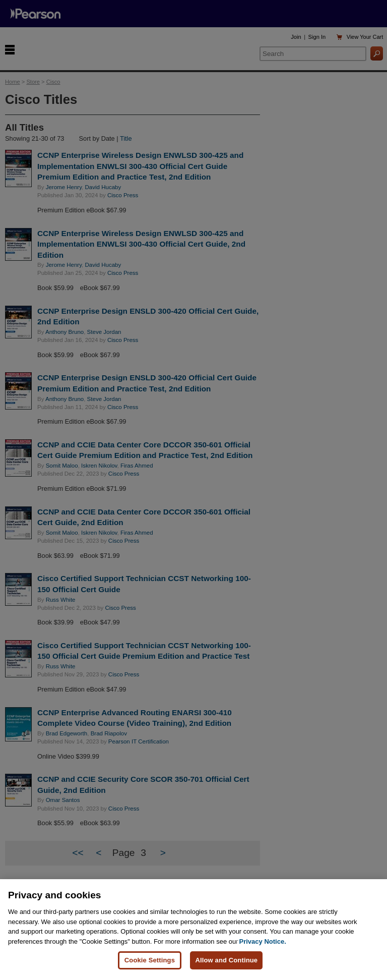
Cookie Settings (149, 960)
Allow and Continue (226, 960)
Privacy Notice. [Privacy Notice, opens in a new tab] (262, 941)
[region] (193, 927)
